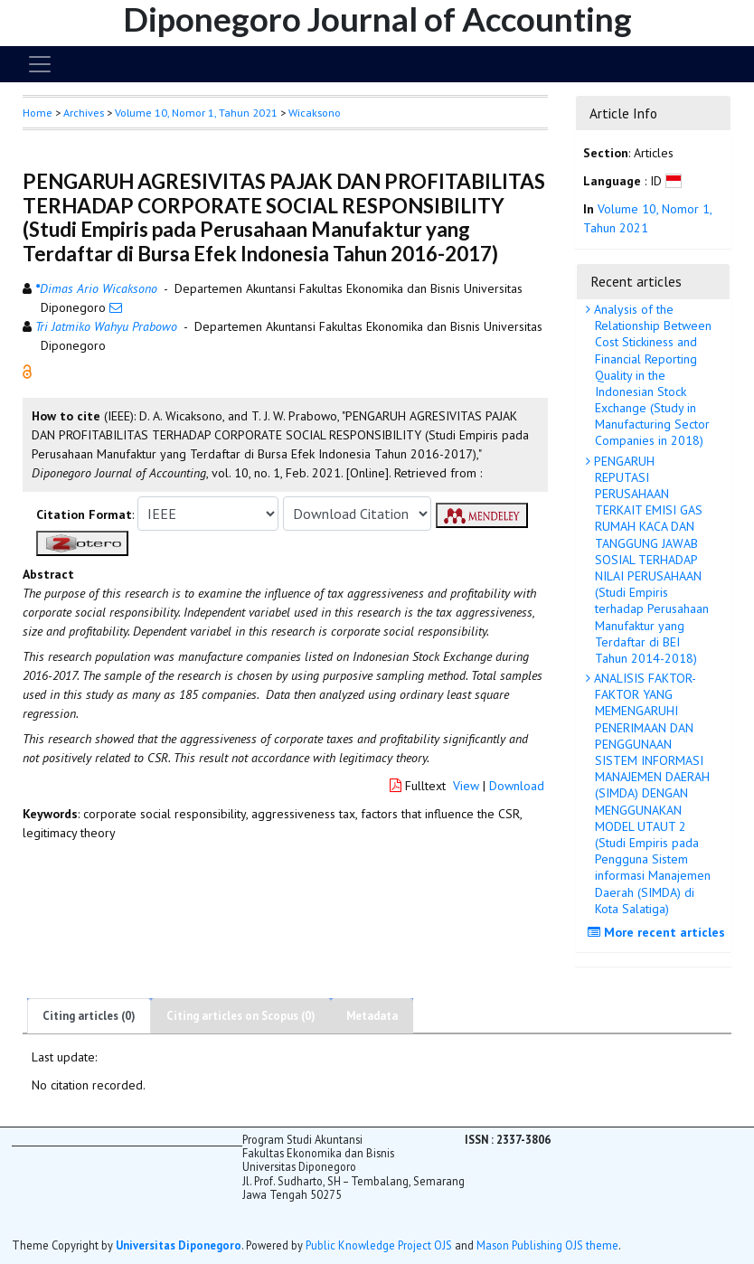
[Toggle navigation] (39, 64)
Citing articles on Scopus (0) (241, 1015)
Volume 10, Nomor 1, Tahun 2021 (196, 112)
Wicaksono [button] (314, 112)
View (466, 786)
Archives (83, 112)
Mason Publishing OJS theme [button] (547, 1245)
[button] (27, 371)
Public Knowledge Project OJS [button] (379, 1245)
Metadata (372, 1015)
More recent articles (658, 932)
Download (516, 786)
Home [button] (37, 112)
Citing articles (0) (89, 1015)
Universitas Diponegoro (178, 1245)
